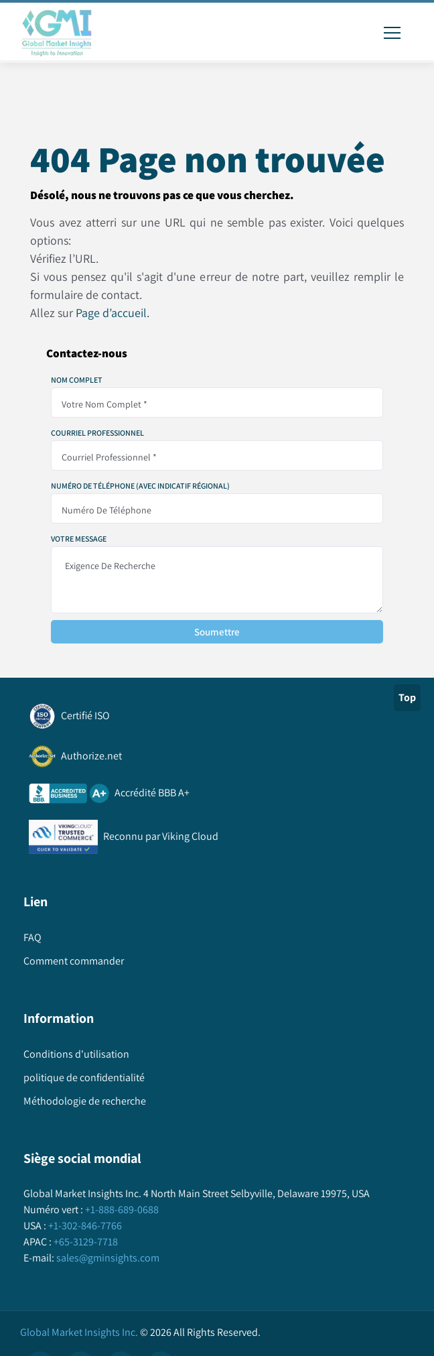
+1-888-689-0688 (121, 1210)
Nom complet (76, 380)
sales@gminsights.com (106, 1258)
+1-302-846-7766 (84, 1226)
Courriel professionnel (97, 433)
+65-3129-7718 (85, 1242)
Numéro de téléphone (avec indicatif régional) (140, 486)
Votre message (78, 539)
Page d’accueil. (112, 312)
